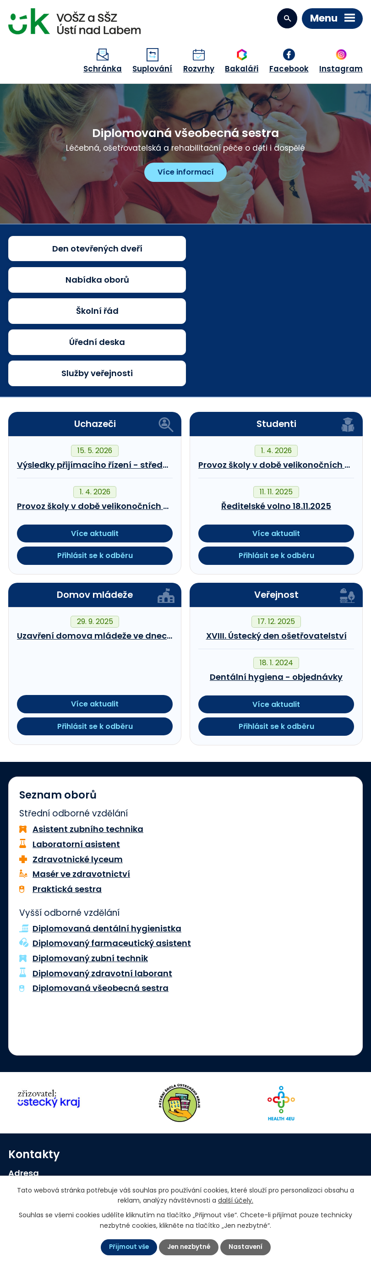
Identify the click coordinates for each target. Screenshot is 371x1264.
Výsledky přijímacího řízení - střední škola (106, 374)
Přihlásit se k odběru (95, 465)
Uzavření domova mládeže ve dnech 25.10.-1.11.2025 (126, 545)
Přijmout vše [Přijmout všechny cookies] (127, 1247)
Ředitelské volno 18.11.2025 (276, 415)
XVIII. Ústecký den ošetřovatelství (276, 545)
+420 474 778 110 (55, 1143)
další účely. (235, 1199)
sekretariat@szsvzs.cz (65, 1158)
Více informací (186, 172)
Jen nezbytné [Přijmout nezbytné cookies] (189, 1247)
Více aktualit (95, 443)
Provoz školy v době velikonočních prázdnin (109, 415)
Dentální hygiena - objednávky (276, 586)
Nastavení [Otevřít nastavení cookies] (247, 1247)
